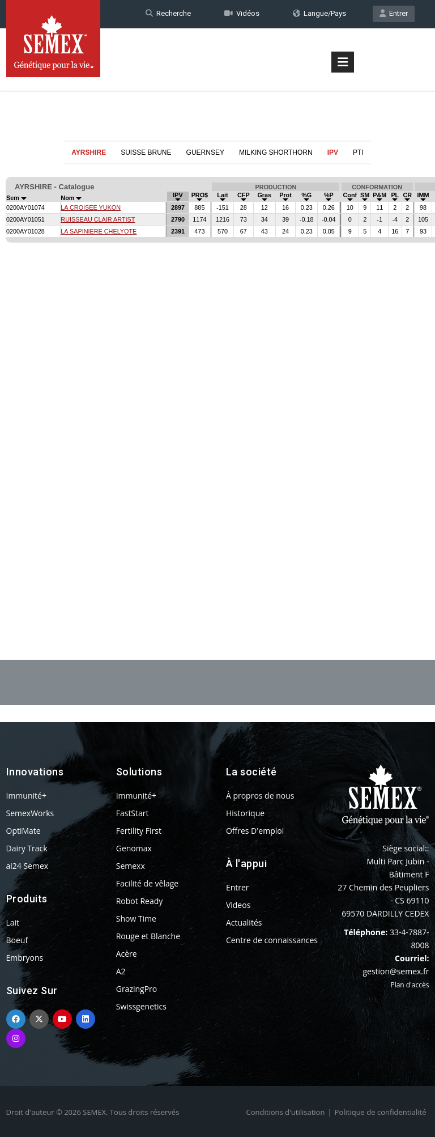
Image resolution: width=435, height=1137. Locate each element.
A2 (121, 971)
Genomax (134, 848)
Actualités (244, 922)
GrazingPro (136, 988)
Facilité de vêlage (147, 883)
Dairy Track (27, 848)
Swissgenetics (141, 1006)
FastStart (132, 813)
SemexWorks (30, 813)
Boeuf (17, 940)
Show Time (136, 918)
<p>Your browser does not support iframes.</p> (217, 384)
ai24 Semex (27, 865)
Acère (126, 953)
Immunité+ (26, 795)
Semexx (130, 865)
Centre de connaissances (272, 940)
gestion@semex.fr (395, 971)
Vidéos (241, 13)
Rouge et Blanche (148, 936)
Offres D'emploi (255, 830)
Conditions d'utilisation (285, 1112)
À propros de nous (260, 795)
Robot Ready (139, 901)
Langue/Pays (319, 13)
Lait (13, 922)
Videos (238, 905)
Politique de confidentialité (381, 1112)
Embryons (25, 957)
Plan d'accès (409, 985)
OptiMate (23, 830)
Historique (245, 813)
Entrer (393, 13)
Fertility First (138, 830)
